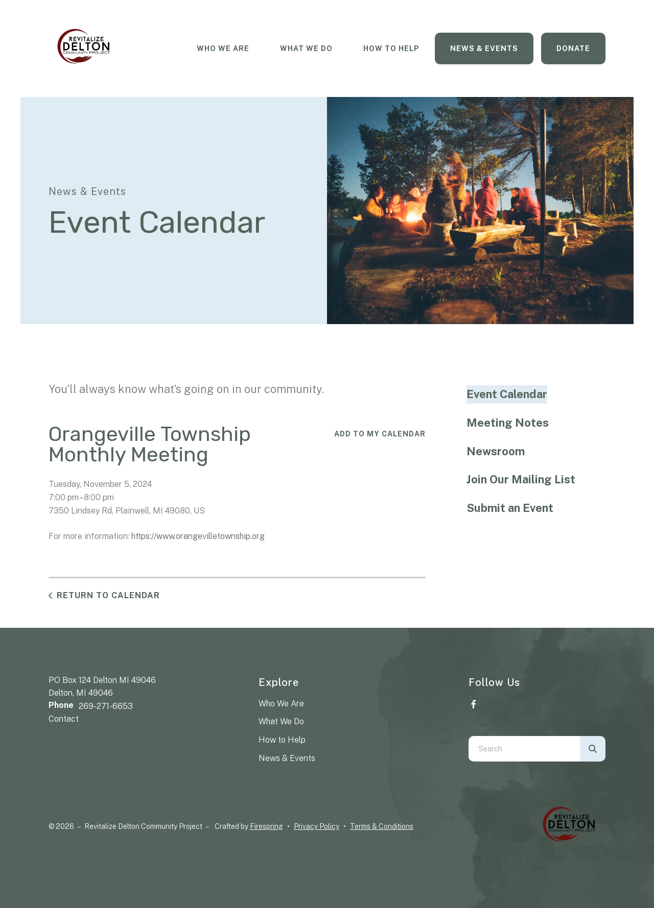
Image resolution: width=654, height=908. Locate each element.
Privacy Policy (316, 826)
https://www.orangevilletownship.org (198, 536)
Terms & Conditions (381, 826)
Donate (573, 48)
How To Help (391, 48)
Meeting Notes (507, 422)
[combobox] (524, 749)
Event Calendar (506, 394)
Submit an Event (509, 507)
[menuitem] (223, 49)
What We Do (306, 48)
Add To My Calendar (380, 434)
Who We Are (223, 48)
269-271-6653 (106, 706)
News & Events (484, 48)
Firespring (266, 826)
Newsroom (495, 451)
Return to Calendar (108, 595)
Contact (64, 719)
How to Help (282, 740)
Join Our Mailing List (520, 479)
